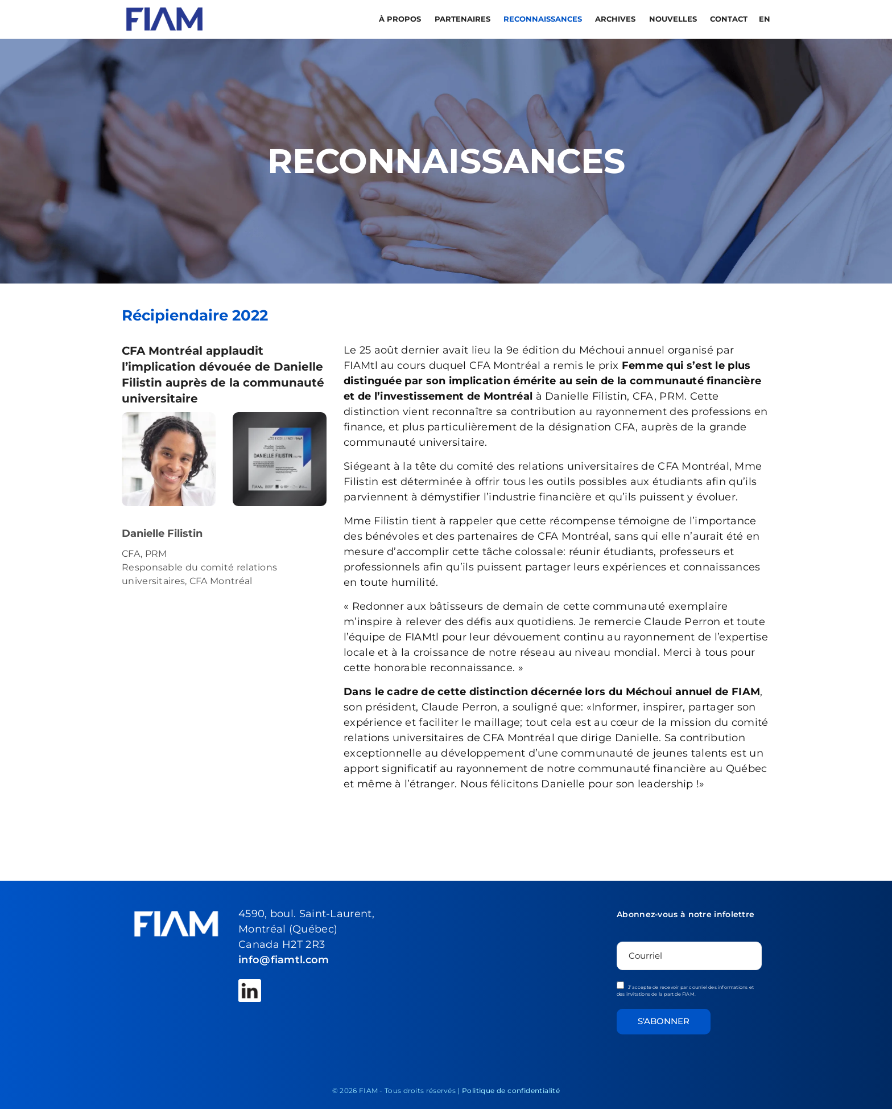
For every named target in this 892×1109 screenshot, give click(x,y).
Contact (729, 18)
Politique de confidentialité (511, 1090)
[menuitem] (763, 19)
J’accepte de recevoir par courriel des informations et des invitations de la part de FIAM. (685, 989)
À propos (401, 18)
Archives (616, 18)
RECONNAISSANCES (543, 18)
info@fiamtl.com (283, 960)
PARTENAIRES (464, 18)
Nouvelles (674, 18)
